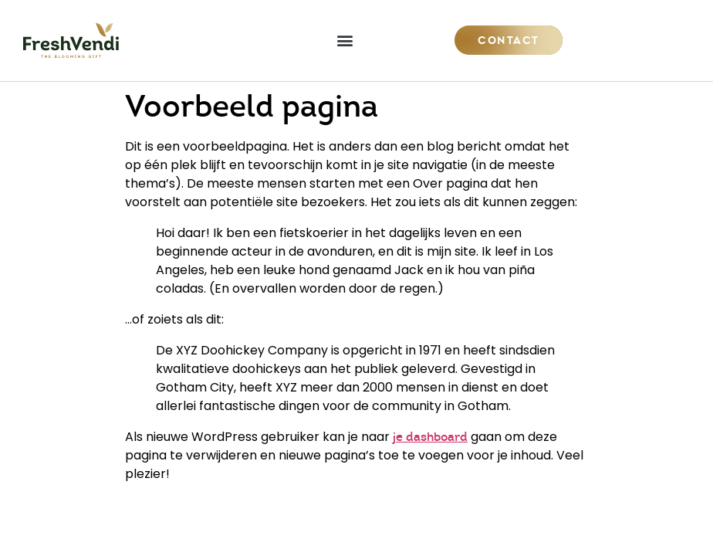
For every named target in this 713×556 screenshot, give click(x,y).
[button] (345, 40)
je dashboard (430, 437)
